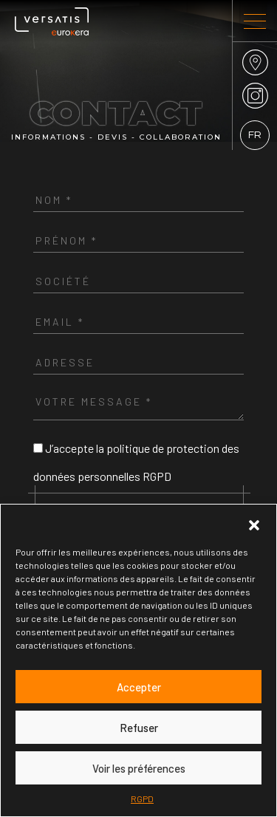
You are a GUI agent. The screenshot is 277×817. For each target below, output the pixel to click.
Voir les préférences (138, 768)
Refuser (139, 727)
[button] (254, 523)
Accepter (139, 687)
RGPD (142, 798)
